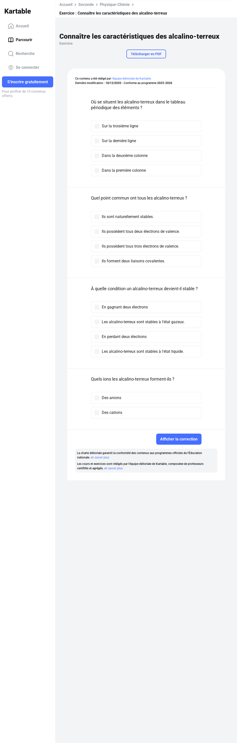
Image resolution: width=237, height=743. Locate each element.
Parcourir (20, 40)
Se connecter (23, 67)
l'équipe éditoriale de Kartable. (132, 78)
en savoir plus (100, 457)
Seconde (86, 4)
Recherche (21, 54)
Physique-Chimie (115, 4)
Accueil (18, 26)
